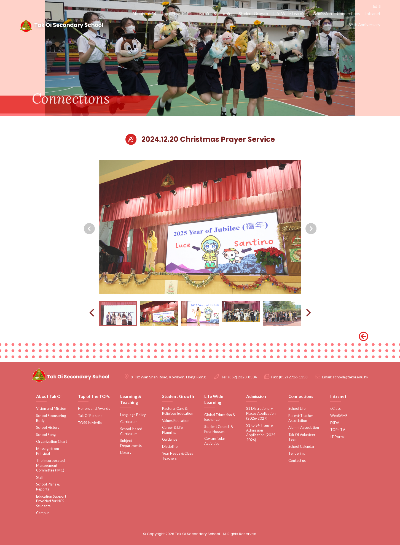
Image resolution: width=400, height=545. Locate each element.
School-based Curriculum (131, 431)
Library (125, 453)
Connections (349, 13)
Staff (40, 477)
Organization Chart (51, 442)
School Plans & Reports (48, 487)
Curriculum (129, 422)
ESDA (334, 423)
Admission (323, 13)
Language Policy (133, 415)
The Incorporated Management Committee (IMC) (50, 465)
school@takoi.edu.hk (350, 377)
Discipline (170, 446)
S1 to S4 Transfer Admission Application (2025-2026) (261, 432)
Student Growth (254, 13)
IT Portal (337, 437)
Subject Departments (131, 443)
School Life (296, 408)
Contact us (297, 460)
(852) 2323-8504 (242, 377)
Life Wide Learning (291, 13)
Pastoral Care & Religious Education (177, 411)
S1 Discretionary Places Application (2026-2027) (261, 413)
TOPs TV (337, 429)
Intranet (373, 13)
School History (48, 427)
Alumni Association (303, 427)
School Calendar (301, 446)
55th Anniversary (365, 24)
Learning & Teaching (216, 13)
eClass (335, 408)
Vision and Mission (51, 408)
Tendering (296, 453)
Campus (42, 513)
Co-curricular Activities (214, 441)
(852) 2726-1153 (293, 377)
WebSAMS (339, 415)
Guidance (169, 439)
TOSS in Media (90, 423)
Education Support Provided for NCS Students (51, 501)
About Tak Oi (146, 13)
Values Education (175, 420)
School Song (46, 434)
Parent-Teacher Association (300, 418)
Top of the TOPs (178, 13)
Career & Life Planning (172, 430)
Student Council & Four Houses (218, 429)
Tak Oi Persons (90, 415)
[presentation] (89, 239)
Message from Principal (47, 451)
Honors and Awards (94, 408)
